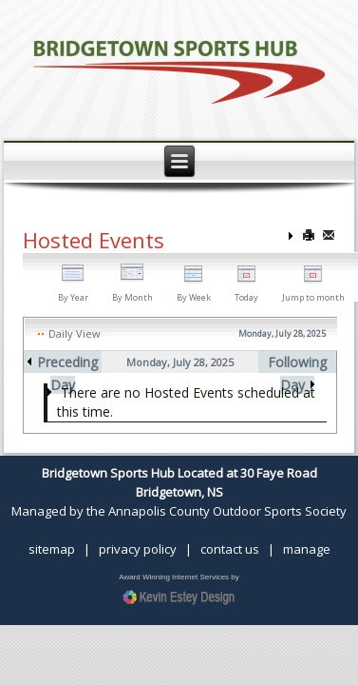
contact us (229, 549)
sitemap (51, 549)
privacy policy (138, 549)
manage (306, 549)
